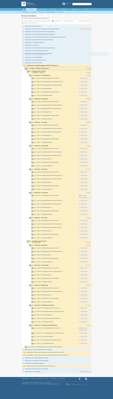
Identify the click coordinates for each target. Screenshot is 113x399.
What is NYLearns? (26, 378)
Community (64, 9)
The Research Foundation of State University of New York (34, 383)
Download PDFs (60, 12)
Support (86, 9)
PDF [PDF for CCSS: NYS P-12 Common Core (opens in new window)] (87, 69)
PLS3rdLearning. (49, 383)
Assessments (84, 195)
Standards (31, 9)
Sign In (67, 4)
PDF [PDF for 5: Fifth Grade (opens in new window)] (87, 218)
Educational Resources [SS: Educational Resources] (86, 371)
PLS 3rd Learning (25, 382)
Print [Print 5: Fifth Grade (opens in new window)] (89, 218)
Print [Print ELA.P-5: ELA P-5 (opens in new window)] (89, 73)
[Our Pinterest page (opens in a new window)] (82, 379)
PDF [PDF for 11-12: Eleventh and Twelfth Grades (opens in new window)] (87, 325)
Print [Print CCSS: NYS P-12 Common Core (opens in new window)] (89, 69)
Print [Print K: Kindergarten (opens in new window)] (89, 99)
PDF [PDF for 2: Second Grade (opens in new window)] (87, 146)
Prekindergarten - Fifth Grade (38, 72)
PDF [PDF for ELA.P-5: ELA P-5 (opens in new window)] (87, 73)
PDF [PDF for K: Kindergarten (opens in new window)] (87, 99)
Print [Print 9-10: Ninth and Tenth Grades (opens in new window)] (89, 305)
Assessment (53, 9)
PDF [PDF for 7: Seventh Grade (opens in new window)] (87, 265)
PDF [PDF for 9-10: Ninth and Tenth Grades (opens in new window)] (87, 305)
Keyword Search (41, 12)
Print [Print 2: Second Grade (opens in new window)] (89, 146)
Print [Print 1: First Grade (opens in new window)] (89, 122)
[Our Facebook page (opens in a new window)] (79, 379)
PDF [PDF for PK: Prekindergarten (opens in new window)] (87, 75)
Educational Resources (42, 9)
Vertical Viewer (33, 12)
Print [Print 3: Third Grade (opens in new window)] (89, 169)
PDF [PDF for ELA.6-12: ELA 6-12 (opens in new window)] (87, 242)
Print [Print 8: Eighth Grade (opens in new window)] (89, 285)
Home (23, 9)
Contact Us (46, 378)
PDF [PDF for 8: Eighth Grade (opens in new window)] (87, 285)
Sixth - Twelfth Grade (38, 242)
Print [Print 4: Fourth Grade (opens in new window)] (89, 193)
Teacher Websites (53, 378)
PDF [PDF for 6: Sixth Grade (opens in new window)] (87, 245)
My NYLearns (75, 9)
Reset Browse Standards (84, 21)
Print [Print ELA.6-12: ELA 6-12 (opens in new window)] (89, 242)
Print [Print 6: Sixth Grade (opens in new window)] (89, 245)
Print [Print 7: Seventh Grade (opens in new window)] (89, 265)
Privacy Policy (40, 378)
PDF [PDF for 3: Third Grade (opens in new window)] (87, 169)
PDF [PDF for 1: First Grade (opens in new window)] (87, 122)
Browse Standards (51, 12)
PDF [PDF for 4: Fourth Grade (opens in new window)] (87, 193)
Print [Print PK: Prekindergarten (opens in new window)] (89, 75)
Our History (33, 378)
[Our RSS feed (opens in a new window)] (86, 379)
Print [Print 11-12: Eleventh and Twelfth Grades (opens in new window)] (89, 325)
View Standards (25, 12)
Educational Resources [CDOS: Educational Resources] (86, 29)
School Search (61, 378)
